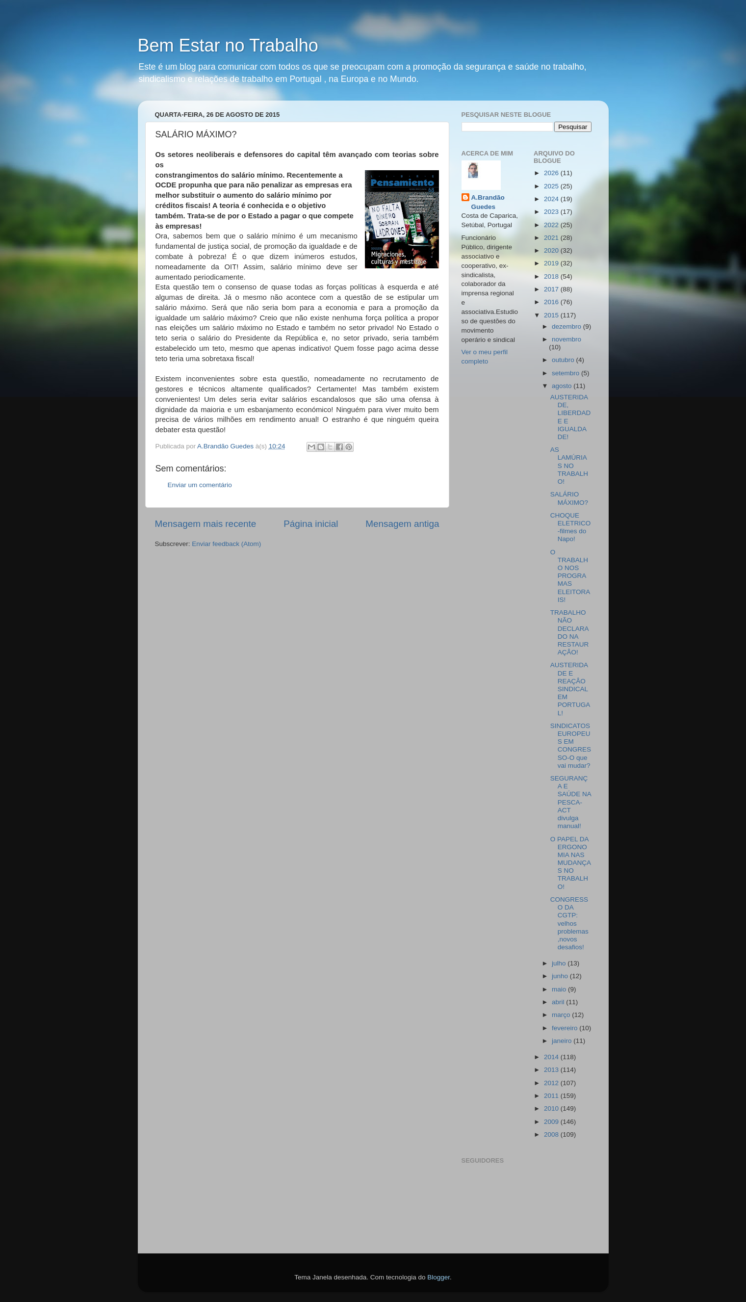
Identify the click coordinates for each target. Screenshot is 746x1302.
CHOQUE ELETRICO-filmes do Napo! (570, 527)
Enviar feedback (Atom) (226, 543)
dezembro (567, 326)
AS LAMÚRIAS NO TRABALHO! (569, 465)
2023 (552, 211)
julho (559, 963)
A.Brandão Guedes (488, 202)
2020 (552, 250)
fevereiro (565, 1028)
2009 (552, 1121)
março (562, 1014)
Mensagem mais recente (206, 524)
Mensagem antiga (402, 524)
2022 (552, 225)
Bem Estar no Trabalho (228, 45)
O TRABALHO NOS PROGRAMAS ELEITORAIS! (570, 575)
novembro (566, 339)
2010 (552, 1108)
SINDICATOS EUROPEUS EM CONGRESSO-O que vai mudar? (570, 745)
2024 (552, 199)
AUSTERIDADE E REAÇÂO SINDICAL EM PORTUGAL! (570, 688)
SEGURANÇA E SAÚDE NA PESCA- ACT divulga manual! (570, 802)
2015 (552, 315)
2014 (552, 1057)
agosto (562, 386)
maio (560, 989)
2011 (552, 1095)
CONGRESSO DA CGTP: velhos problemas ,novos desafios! (569, 923)
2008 (552, 1134)
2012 (552, 1083)
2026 (552, 173)
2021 (552, 237)
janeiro (562, 1040)
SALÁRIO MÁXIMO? (569, 498)
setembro (566, 373)
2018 (552, 276)
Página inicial (310, 524)
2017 (552, 289)
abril (559, 1002)
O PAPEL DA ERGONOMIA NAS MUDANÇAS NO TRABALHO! (570, 862)
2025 (552, 186)
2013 (552, 1069)
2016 (552, 302)
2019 (552, 263)
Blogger (438, 1277)
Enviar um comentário (200, 485)
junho (561, 976)
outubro (564, 360)
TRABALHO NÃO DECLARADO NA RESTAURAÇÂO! (569, 632)
